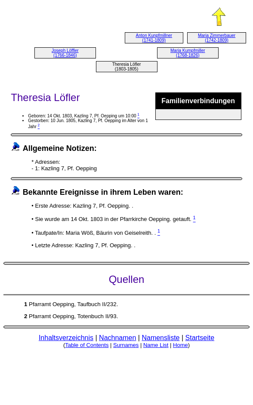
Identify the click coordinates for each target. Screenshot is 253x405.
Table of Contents (86, 345)
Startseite (200, 337)
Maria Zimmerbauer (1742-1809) (216, 38)
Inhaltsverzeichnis (66, 337)
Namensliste (160, 337)
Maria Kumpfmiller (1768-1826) (187, 53)
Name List (156, 345)
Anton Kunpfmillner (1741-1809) (154, 38)
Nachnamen (117, 337)
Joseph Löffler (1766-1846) (65, 53)
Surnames (126, 345)
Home (180, 345)
